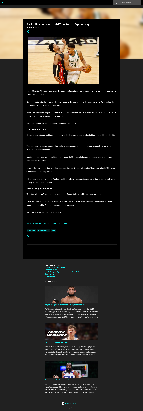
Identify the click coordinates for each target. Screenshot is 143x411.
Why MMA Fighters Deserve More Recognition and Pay (65, 305)
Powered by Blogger (71, 403)
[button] (28, 31)
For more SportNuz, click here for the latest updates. (47, 223)
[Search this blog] (129, 2)
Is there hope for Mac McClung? (56, 342)
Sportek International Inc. (55, 268)
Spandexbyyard (51, 270)
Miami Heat (31, 230)
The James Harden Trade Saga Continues (60, 380)
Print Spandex (50, 276)
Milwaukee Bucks (44, 230)
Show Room (49, 274)
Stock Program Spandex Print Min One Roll (62, 272)
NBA (53, 230)
